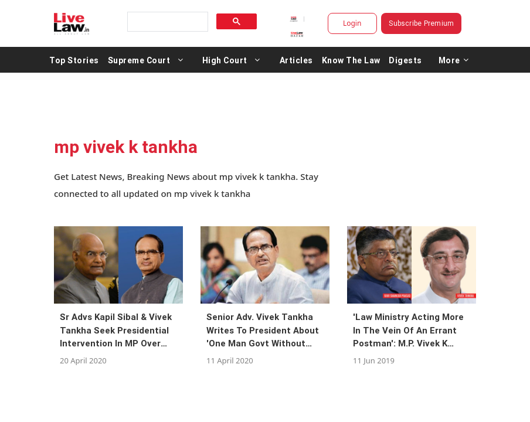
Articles (296, 60)
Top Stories (74, 60)
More (454, 60)
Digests (405, 60)
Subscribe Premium (421, 23)
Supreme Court (139, 60)
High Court (224, 60)
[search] (166, 22)
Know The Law (351, 60)
